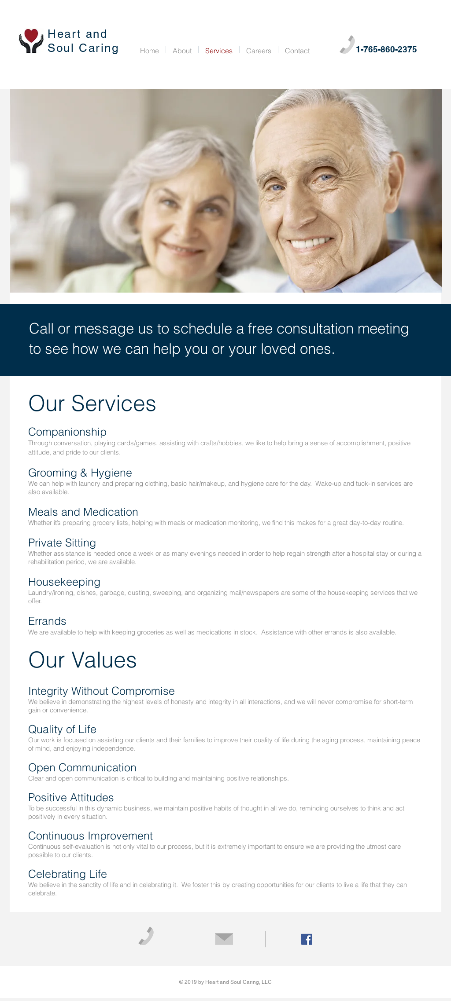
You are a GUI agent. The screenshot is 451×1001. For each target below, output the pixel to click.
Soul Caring (83, 48)
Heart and (80, 33)
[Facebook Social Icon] (306, 939)
